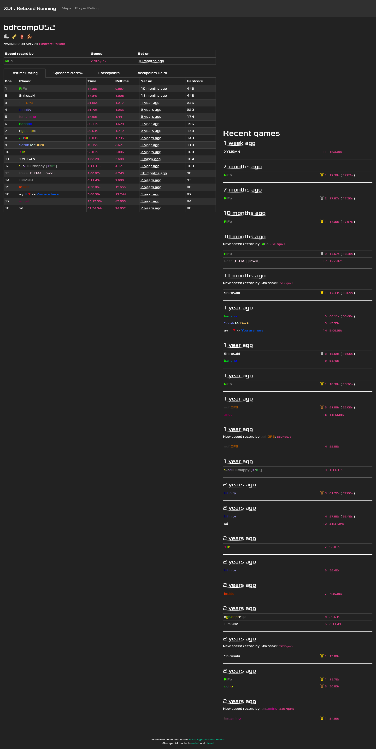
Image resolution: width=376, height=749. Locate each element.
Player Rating (87, 8)
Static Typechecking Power (206, 739)
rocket (195, 743)
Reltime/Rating (25, 73)
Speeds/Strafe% (67, 73)
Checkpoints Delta (151, 73)
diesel (210, 743)
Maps (66, 8)
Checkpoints (109, 73)
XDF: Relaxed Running (30, 8)
